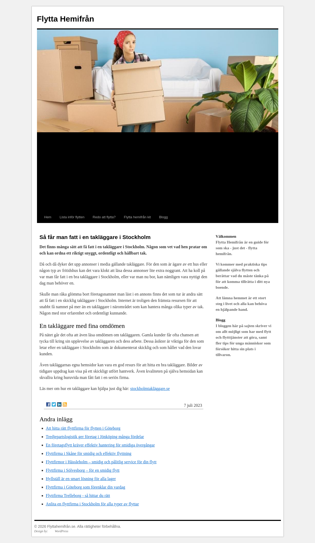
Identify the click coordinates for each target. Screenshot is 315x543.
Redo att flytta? (104, 217)
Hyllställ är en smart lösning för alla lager (81, 478)
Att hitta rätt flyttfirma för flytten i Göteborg (83, 428)
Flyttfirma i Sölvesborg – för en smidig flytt (83, 470)
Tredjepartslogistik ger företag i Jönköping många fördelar (95, 436)
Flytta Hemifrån (65, 18)
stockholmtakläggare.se (150, 388)
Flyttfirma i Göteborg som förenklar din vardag (85, 487)
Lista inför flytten (72, 217)
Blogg (163, 217)
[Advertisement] (157, 172)
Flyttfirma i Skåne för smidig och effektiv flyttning (88, 453)
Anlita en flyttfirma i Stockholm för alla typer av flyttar (92, 504)
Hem (47, 217)
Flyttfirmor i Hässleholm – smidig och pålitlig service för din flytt (101, 462)
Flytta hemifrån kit (137, 217)
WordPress (61, 531)
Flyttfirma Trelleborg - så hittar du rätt (78, 495)
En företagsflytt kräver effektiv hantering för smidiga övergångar (100, 445)
